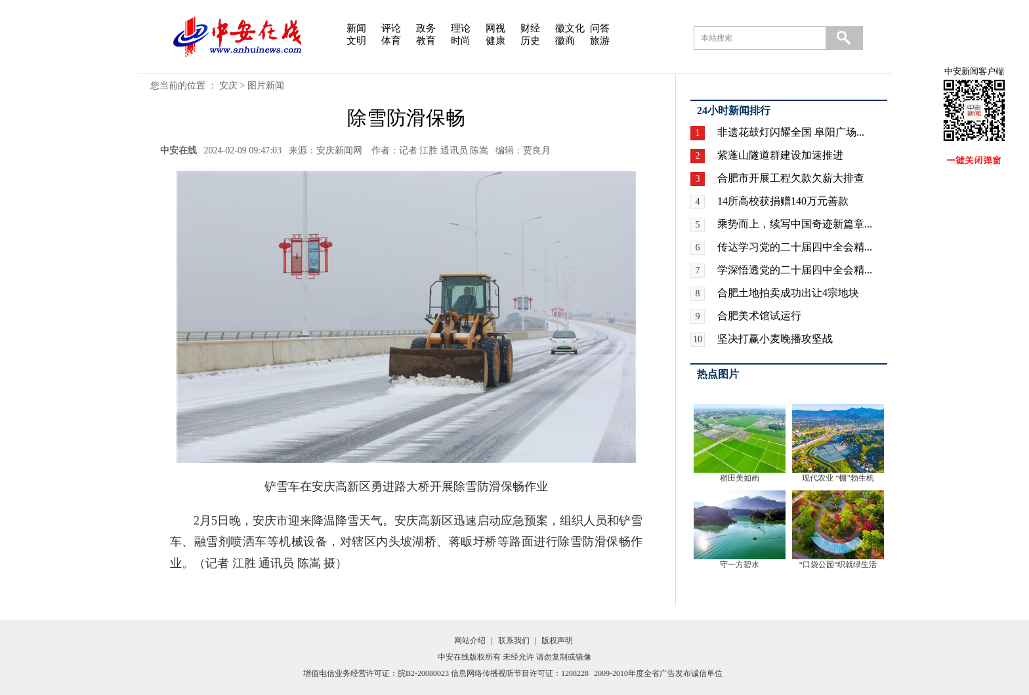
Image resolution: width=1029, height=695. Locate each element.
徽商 (565, 40)
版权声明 (557, 640)
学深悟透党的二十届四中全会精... (794, 269)
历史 (530, 40)
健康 (495, 40)
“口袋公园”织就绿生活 (838, 564)
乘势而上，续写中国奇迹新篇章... (794, 223)
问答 (600, 28)
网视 (495, 28)
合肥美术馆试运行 (759, 315)
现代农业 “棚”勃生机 (838, 478)
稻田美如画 (739, 478)
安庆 (228, 85)
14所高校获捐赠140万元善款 (783, 201)
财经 (530, 28)
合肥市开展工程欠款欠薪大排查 (790, 178)
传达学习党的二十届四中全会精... (794, 246)
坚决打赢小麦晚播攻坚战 (775, 338)
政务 (426, 28)
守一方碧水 (739, 564)
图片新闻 (265, 85)
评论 (391, 28)
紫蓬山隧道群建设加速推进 (780, 155)
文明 (356, 40)
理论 (461, 28)
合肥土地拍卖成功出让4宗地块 (788, 292)
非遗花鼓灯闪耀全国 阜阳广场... (790, 132)
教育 (426, 40)
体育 (391, 40)
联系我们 (514, 640)
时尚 (461, 40)
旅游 (600, 40)
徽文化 (570, 28)
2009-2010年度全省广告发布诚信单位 (658, 673)
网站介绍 (470, 640)
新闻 (356, 28)
